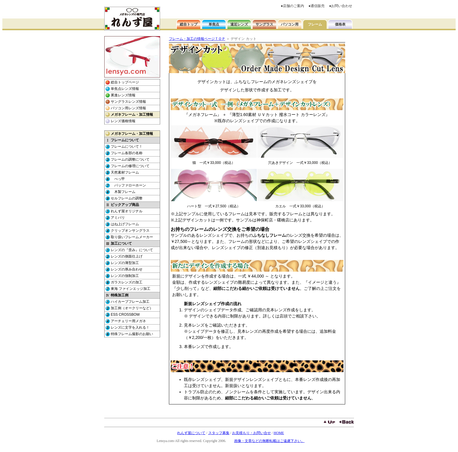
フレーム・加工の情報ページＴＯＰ (197, 39)
